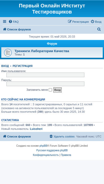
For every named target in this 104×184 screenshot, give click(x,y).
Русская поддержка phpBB (52, 150)
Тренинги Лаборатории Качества (42, 51)
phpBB (43, 145)
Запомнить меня (39, 90)
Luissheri (36, 128)
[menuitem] (13, 22)
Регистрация (23, 65)
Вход (5, 65)
